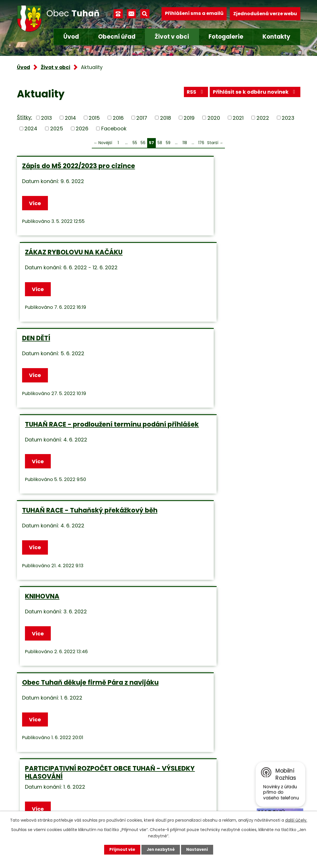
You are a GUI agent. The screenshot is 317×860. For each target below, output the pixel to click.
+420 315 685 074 (133, 783)
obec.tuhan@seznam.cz (141, 798)
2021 (238, 117)
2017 (141, 117)
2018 (165, 117)
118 (184, 143)
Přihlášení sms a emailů (194, 13)
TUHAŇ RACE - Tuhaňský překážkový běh (82, 346)
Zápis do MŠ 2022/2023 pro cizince (78, 165)
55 (135, 143)
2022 (262, 117)
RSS (192, 93)
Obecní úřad (116, 37)
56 (143, 143)
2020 (213, 117)
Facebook (114, 128)
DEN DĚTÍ (36, 252)
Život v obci (172, 37)
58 (159, 143)
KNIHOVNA (183, 342)
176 (201, 143)
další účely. (296, 820)
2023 (288, 117)
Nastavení (198, 849)
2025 (56, 128)
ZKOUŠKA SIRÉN (47, 522)
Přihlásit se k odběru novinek (253, 93)
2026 (82, 128)
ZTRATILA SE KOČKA (198, 522)
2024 (30, 128)
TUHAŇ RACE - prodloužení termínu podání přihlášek (224, 256)
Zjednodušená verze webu (265, 13)
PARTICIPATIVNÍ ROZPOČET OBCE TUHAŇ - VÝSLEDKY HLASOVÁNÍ (219, 436)
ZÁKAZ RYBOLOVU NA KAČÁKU (215, 165)
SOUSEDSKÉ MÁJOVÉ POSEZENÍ (215, 616)
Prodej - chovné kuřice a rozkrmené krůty (82, 620)
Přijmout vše (120, 849)
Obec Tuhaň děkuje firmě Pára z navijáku (75, 436)
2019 (189, 117)
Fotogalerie (226, 37)
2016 (118, 117)
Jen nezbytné (161, 849)
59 (168, 143)
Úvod (71, 37)
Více (36, 203)
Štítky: (24, 117)
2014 (70, 117)
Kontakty (276, 37)
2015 (94, 117)
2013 (46, 117)
